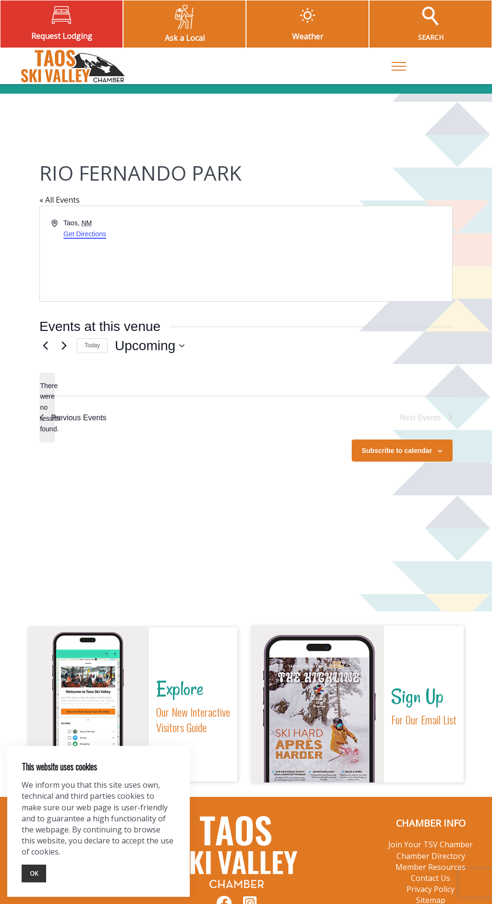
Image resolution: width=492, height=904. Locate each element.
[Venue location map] (348, 254)
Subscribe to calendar (397, 450)
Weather (307, 36)
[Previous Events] (45, 346)
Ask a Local (185, 38)
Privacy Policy (430, 889)
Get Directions (84, 234)
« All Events (59, 200)
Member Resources (430, 867)
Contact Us (430, 878)
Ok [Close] (34, 873)
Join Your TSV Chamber (430, 844)
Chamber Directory (430, 856)
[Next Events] (64, 346)
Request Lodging (61, 36)
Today (92, 345)
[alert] (47, 407)
